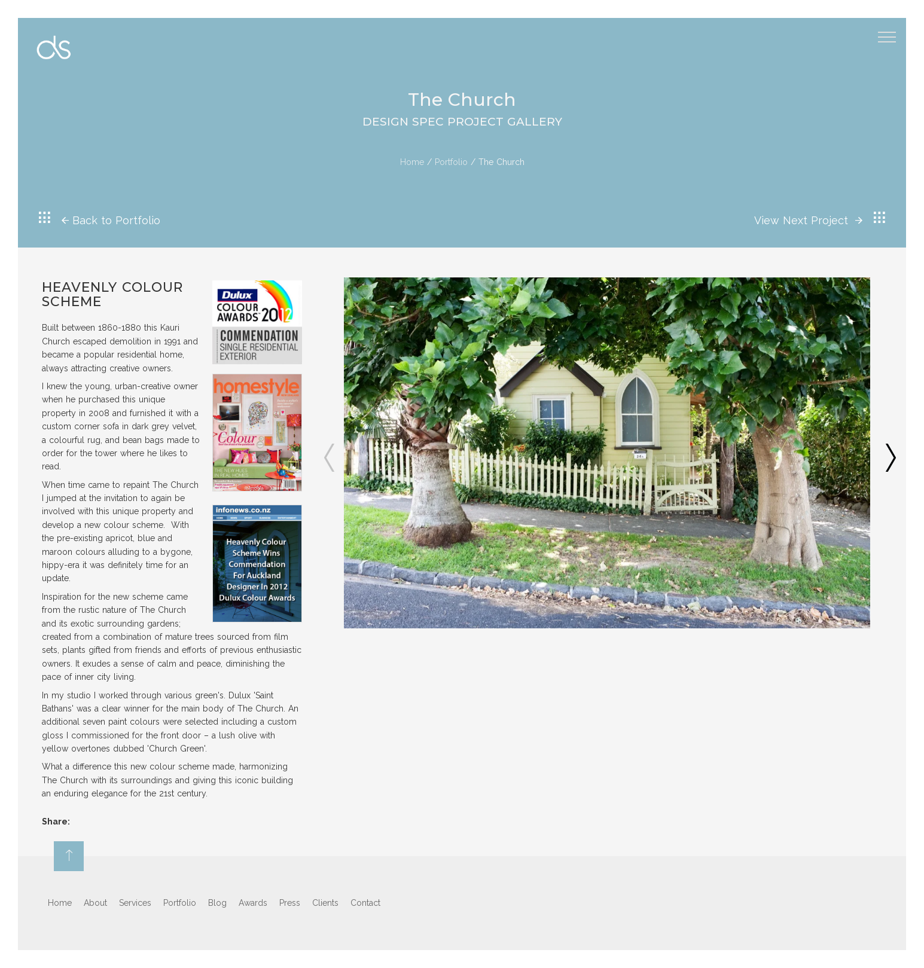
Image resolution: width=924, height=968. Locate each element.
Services (135, 903)
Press (289, 903)
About (95, 903)
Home (412, 162)
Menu (889, 32)
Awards (253, 903)
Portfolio (451, 162)
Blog (217, 903)
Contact (365, 903)
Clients (325, 903)
